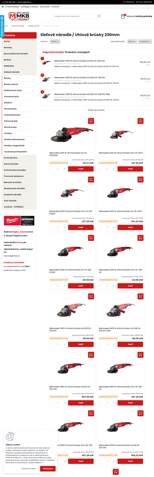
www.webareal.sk (87, 474)
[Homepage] (2, 6)
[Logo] (18, 16)
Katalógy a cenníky (29, 6)
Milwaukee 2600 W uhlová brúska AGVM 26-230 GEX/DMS (95, 388)
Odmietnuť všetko (28, 469)
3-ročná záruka (12, 6)
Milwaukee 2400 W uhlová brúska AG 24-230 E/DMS (96, 212)
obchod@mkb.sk (12, 255)
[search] (99, 17)
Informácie (45, 6)
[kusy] (49, 169)
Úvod (5, 26)
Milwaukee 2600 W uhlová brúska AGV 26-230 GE (58, 329)
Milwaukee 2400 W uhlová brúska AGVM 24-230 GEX (133, 271)
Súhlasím (48, 468)
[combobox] (132, 41)
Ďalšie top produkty (96, 110)
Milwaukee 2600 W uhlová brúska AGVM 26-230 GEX (133, 329)
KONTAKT (56, 6)
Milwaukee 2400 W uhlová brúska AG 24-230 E (58, 212)
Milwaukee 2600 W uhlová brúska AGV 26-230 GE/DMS (95, 329)
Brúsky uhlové (34, 26)
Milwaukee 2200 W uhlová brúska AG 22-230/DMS (58, 154)
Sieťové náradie (18, 26)
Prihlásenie (129, 2)
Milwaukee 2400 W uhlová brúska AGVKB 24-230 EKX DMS (96, 271)
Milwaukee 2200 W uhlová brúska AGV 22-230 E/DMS (132, 154)
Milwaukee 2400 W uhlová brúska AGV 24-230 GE (133, 212)
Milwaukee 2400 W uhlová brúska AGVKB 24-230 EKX (58, 271)
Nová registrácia (145, 2)
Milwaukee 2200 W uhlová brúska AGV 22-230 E (95, 154)
